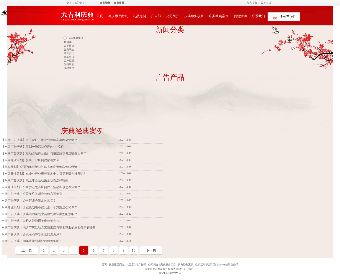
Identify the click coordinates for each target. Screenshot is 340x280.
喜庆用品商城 (118, 16)
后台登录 (233, 264)
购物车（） (288, 16)
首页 (99, 16)
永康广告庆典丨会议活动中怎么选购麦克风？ (32, 234)
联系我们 (258, 16)
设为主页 (266, 2)
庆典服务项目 (194, 16)
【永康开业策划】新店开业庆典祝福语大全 (31, 160)
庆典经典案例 (219, 16)
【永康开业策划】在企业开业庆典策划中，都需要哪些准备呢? (44, 173)
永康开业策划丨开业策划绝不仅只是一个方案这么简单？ (40, 207)
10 (133, 250)
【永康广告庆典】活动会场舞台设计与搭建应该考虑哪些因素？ (44, 153)
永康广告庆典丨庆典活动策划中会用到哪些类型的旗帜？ (40, 214)
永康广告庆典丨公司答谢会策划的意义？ (29, 200)
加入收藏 (252, 2)
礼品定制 (139, 16)
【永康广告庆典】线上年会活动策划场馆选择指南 (35, 180)
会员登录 (105, 2)
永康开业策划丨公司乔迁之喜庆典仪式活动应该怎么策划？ (41, 187)
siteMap (223, 264)
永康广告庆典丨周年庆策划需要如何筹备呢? (31, 241)
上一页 (26, 250)
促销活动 (240, 16)
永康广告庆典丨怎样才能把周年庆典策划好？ (32, 220)
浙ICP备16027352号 (170, 273)
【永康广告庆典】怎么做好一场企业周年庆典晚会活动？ (40, 140)
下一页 (151, 250)
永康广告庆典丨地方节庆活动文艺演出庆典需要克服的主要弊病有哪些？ (51, 227)
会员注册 (119, 2)
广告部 (156, 16)
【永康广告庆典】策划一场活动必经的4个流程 (33, 146)
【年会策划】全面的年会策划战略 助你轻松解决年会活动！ (42, 167)
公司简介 (172, 16)
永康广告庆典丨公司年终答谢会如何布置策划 (32, 194)
